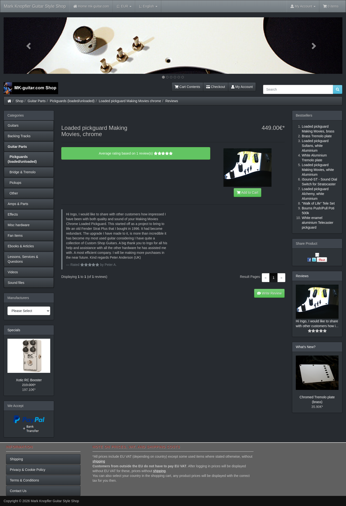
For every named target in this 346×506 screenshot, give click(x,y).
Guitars (13, 125)
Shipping (16, 459)
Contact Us (18, 491)
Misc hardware (19, 225)
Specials (13, 330)
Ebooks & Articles (21, 246)
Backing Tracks (19, 136)
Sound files (16, 283)
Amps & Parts (18, 204)
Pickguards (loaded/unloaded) (72, 101)
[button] (29, 45)
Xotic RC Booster (29, 380)
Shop (20, 101)
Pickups (14, 183)
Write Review (269, 293)
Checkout (215, 87)
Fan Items (15, 235)
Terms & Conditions (24, 480)
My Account (242, 87)
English (148, 6)
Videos (13, 272)
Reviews (171, 101)
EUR (124, 6)
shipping (99, 461)
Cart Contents (187, 87)
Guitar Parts (37, 101)
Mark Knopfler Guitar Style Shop (35, 6)
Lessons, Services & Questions (23, 259)
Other (13, 193)
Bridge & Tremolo (22, 172)
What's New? (305, 347)
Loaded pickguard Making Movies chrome (130, 101)
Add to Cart (247, 192)
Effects (13, 214)
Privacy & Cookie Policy (27, 470)
